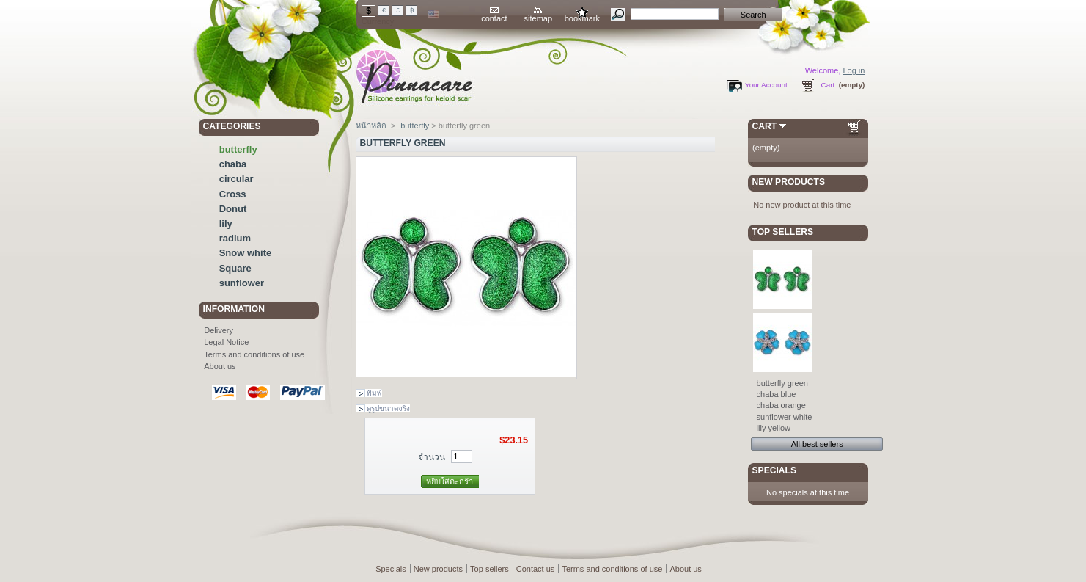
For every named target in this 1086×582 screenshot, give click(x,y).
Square (235, 268)
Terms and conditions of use (254, 354)
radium (235, 238)
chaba (233, 164)
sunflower (241, 282)
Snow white (245, 252)
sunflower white (784, 416)
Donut (233, 208)
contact (494, 18)
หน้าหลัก (371, 125)
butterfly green (782, 383)
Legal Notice (226, 342)
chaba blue (776, 394)
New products (788, 182)
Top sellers (783, 232)
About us (219, 366)
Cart (764, 126)
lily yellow (773, 427)
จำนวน (431, 457)
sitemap (538, 18)
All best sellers (817, 444)
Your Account (766, 85)
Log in (854, 70)
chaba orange (781, 405)
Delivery (218, 330)
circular (236, 178)
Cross (232, 194)
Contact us (535, 568)
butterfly (238, 149)
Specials (774, 470)
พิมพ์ (374, 393)
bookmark (582, 18)
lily (225, 223)
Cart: (829, 85)
